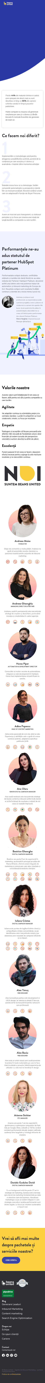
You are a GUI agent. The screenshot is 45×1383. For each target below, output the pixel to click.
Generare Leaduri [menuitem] (11, 1304)
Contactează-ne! (8, 1350)
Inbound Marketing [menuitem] (12, 1309)
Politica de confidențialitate (11, 1374)
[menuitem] (3, 1355)
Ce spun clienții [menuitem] (10, 1334)
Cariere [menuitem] (6, 1338)
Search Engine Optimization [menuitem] (17, 1318)
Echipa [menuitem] (5, 1329)
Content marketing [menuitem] (12, 1313)
